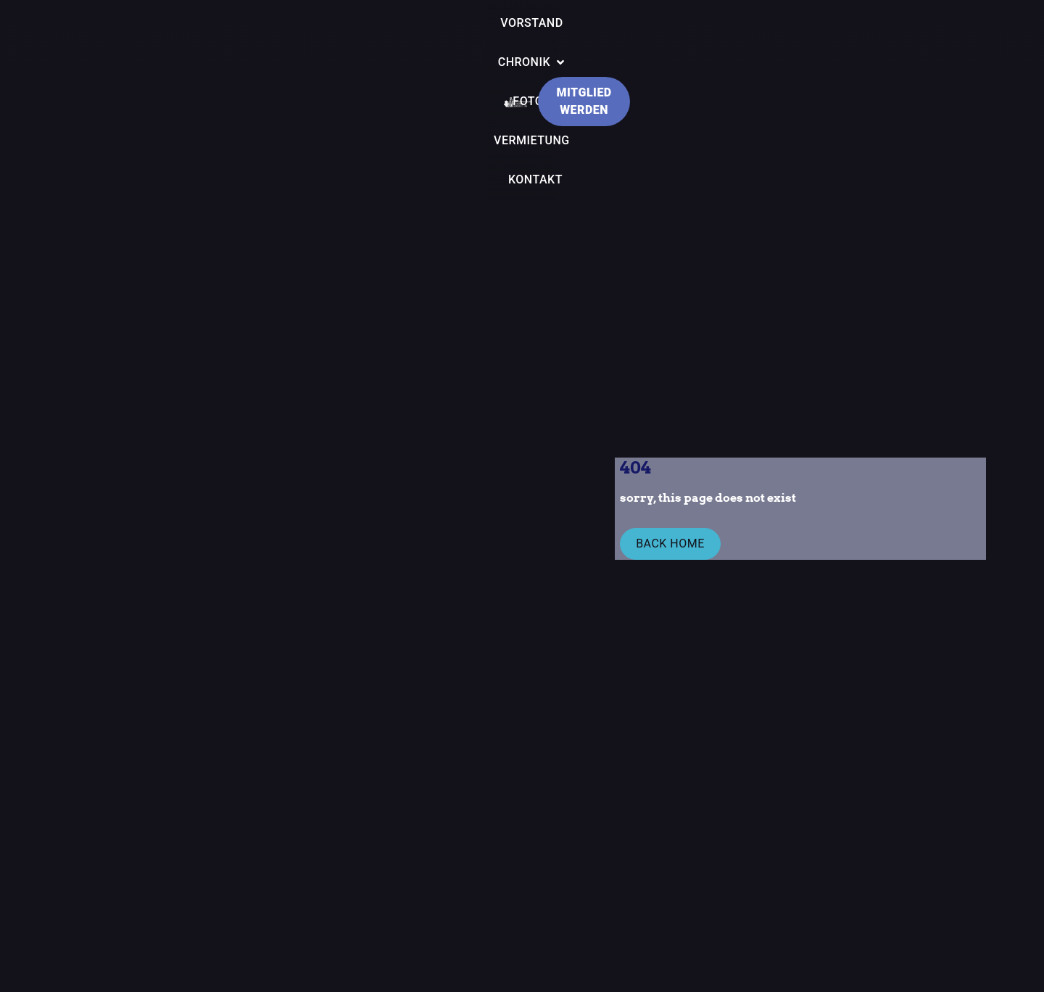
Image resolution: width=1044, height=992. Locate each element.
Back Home (668, 545)
